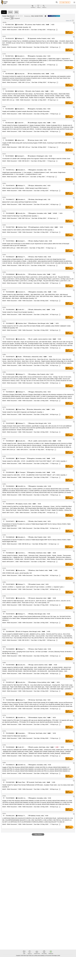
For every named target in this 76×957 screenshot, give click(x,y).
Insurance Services (22, 292)
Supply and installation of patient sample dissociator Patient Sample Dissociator (26, 111)
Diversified (20, 24)
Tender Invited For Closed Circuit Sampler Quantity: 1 (18, 312)
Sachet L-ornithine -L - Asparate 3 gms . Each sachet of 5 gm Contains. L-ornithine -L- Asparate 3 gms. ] (33, 587)
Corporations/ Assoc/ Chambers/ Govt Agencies (22, 733)
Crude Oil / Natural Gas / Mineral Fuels (21, 122)
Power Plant (21, 409)
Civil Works (20, 91)
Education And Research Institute (21, 56)
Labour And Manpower (21, 140)
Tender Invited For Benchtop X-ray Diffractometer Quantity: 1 (20, 216)
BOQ (16, 12)
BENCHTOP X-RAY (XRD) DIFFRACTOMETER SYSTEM (19, 202)
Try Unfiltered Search (54, 16)
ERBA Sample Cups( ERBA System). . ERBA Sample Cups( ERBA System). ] (25, 188)
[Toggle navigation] (74, 2)
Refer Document (12, 29)
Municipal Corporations (21, 156)
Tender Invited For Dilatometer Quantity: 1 (14, 736)
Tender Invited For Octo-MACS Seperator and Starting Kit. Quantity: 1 (23, 412)
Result (10, 12)
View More (38, 834)
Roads (20, 356)
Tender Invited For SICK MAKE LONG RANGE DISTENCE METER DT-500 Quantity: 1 (28, 230)
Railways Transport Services (21, 38)
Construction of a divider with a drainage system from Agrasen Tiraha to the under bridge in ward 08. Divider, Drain (36, 158)
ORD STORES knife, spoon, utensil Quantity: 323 (17, 573)
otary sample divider (37, 16)
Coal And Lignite (22, 553)
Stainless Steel (22, 227)
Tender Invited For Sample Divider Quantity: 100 (16, 27)
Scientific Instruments (22, 486)
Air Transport (21, 458)
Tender (4, 12)
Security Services (21, 73)
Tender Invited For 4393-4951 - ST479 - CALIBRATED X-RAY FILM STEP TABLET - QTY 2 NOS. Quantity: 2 (34, 461)
